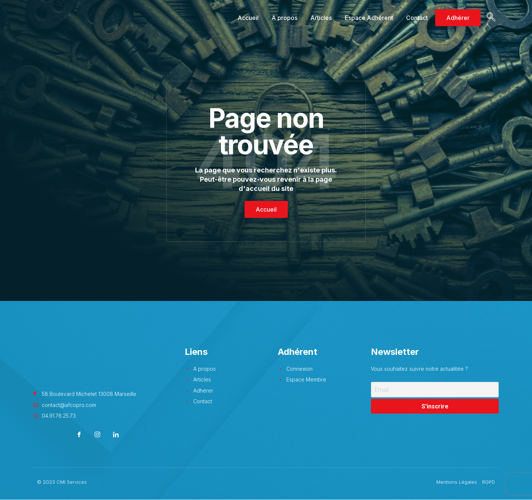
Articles (321, 17)
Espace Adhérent (369, 17)
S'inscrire (435, 406)
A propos (284, 17)
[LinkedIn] (115, 435)
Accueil (248, 17)
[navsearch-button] (489, 17)
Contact (417, 17)
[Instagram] (97, 435)
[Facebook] (78, 435)
